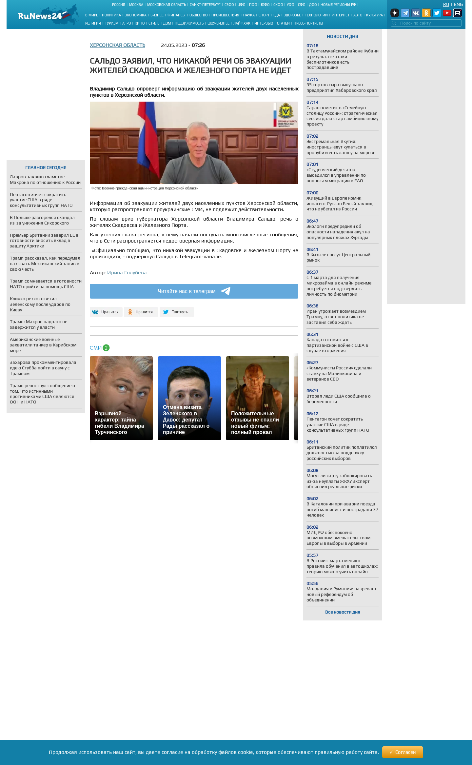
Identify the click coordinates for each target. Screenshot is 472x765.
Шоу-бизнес (218, 23)
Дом (167, 23)
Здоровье (292, 15)
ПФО (253, 5)
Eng (458, 4)
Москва (136, 5)
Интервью (263, 23)
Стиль (153, 23)
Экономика (136, 15)
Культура (374, 15)
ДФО (313, 5)
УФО (290, 5)
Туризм (111, 23)
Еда (276, 15)
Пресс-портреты (308, 23)
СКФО (278, 5)
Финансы (176, 15)
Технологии (316, 15)
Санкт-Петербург (205, 5)
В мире (91, 15)
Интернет (340, 15)
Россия (118, 5)
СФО (301, 5)
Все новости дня (342, 612)
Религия (93, 23)
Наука (249, 15)
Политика (111, 15)
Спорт (264, 15)
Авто (357, 15)
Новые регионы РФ (338, 5)
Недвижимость (189, 23)
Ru (446, 4)
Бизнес (157, 15)
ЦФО (241, 5)
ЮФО (265, 5)
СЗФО (229, 5)
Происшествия (225, 15)
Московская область (166, 5)
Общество (198, 15)
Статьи (283, 23)
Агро (126, 23)
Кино (140, 23)
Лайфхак (241, 23)
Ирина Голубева (127, 272)
